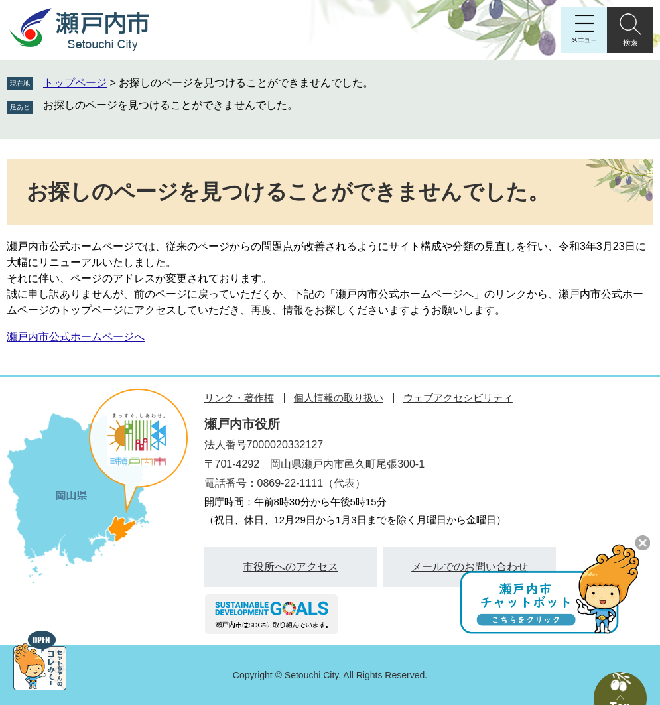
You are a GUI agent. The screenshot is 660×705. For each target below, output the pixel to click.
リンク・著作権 (239, 397)
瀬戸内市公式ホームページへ (76, 336)
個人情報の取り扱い (338, 397)
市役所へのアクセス (290, 566)
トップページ (75, 82)
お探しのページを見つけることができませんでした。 (170, 105)
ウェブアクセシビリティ (458, 397)
